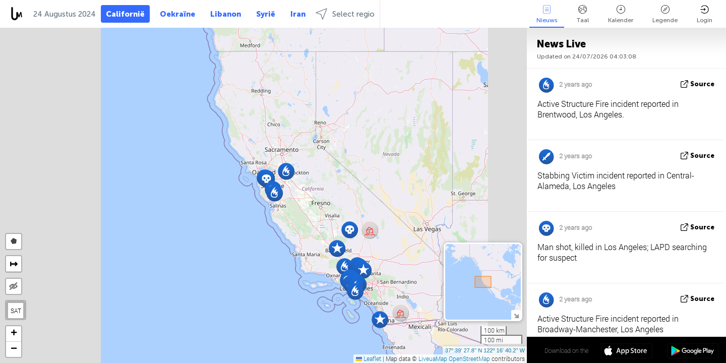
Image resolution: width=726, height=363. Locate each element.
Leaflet (368, 358)
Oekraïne (177, 14)
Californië (125, 14)
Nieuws (546, 14)
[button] (286, 171)
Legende (665, 14)
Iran (298, 14)
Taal (582, 14)
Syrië (265, 14)
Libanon (225, 14)
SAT (16, 311)
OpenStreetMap (469, 358)
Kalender (620, 14)
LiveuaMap (432, 358)
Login (704, 14)
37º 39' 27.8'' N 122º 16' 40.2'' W (485, 350)
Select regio (345, 14)
